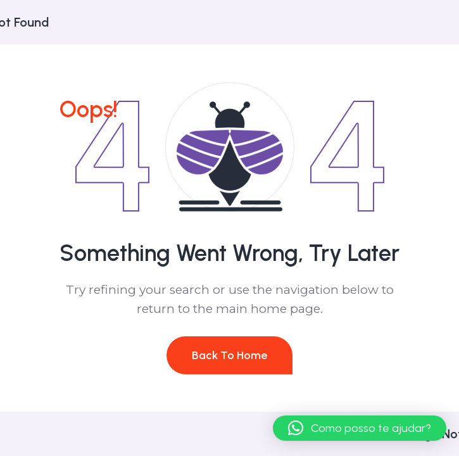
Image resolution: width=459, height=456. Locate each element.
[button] (359, 428)
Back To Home (229, 355)
